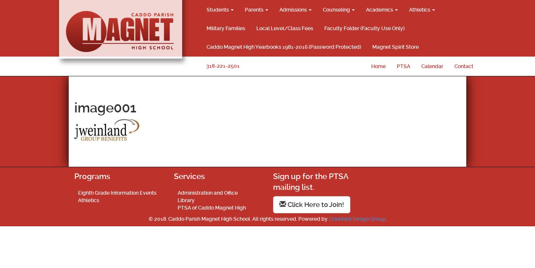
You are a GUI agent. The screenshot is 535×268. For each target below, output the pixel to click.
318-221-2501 (223, 66)
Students (220, 10)
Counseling (339, 10)
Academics (382, 10)
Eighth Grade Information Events (117, 193)
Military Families (226, 28)
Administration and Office (208, 193)
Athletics (422, 10)
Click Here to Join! (311, 204)
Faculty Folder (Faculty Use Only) (364, 28)
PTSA (403, 66)
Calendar (432, 66)
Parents (256, 10)
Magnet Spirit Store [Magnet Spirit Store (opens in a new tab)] (395, 47)
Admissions (295, 10)
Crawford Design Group (357, 219)
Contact (463, 66)
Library (186, 200)
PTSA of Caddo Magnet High (212, 208)
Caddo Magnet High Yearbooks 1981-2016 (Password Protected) (284, 47)
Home (378, 66)
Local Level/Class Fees (284, 28)
